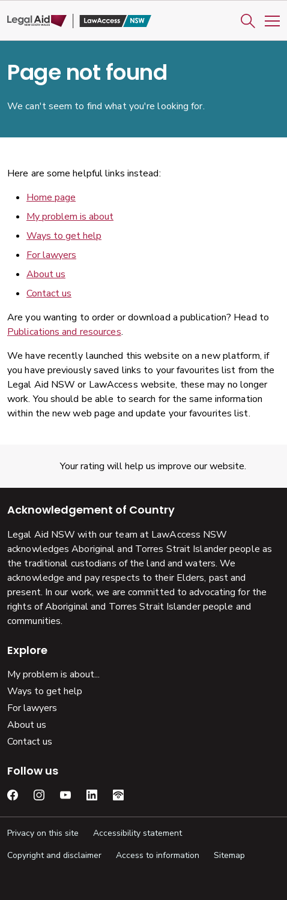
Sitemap (229, 855)
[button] (248, 21)
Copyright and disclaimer (54, 855)
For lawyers (51, 255)
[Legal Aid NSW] (79, 21)
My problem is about (69, 216)
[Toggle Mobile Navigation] (272, 21)
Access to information (157, 855)
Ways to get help (63, 235)
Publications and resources (64, 331)
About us (45, 274)
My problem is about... (53, 674)
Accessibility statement (137, 833)
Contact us (48, 293)
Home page (51, 197)
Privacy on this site (43, 833)
